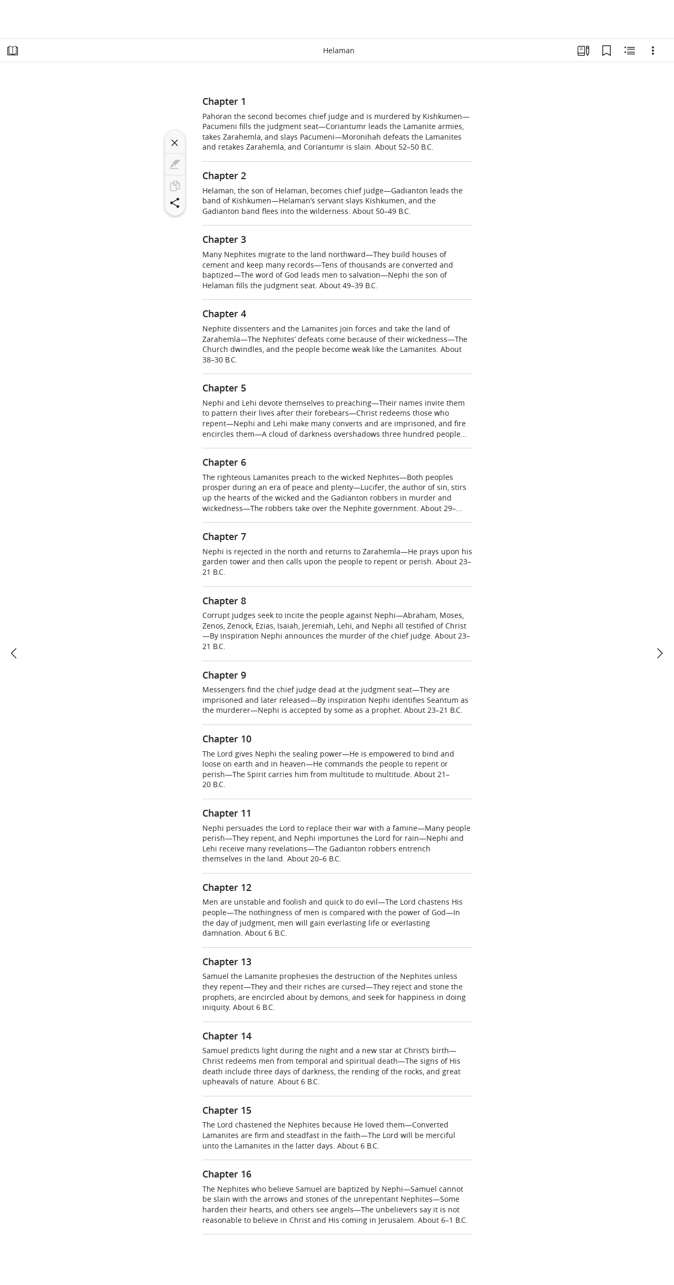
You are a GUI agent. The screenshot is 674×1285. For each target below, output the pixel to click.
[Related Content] (629, 50)
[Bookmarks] (606, 50)
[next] (659, 653)
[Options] (652, 50)
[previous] (14, 653)
